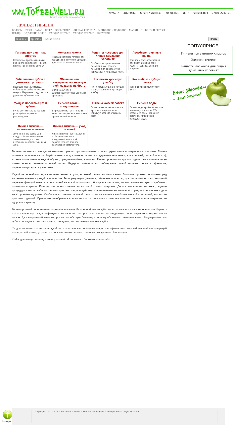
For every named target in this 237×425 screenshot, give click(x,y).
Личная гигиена (84, 30)
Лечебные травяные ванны (147, 54)
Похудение (172, 12)
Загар (38, 30)
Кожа (48, 30)
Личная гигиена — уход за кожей (69, 127)
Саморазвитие (221, 12)
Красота (114, 12)
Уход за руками (83, 33)
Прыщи (16, 33)
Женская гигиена (69, 52)
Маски (133, 30)
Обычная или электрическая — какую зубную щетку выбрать (69, 82)
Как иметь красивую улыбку (108, 81)
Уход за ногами (59, 33)
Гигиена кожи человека (108, 103)
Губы (29, 30)
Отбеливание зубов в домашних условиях (30, 81)
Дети (186, 12)
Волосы (17, 30)
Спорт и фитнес (150, 12)
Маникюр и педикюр (112, 30)
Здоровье (130, 12)
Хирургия (103, 33)
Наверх (6, 421)
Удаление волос (35, 33)
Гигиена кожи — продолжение (69, 104)
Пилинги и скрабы (153, 30)
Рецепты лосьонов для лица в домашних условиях (108, 56)
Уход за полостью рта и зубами (30, 104)
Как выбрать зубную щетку (146, 81)
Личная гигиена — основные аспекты (30, 127)
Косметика (62, 30)
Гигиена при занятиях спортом (30, 54)
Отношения (200, 12)
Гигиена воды (146, 103)
